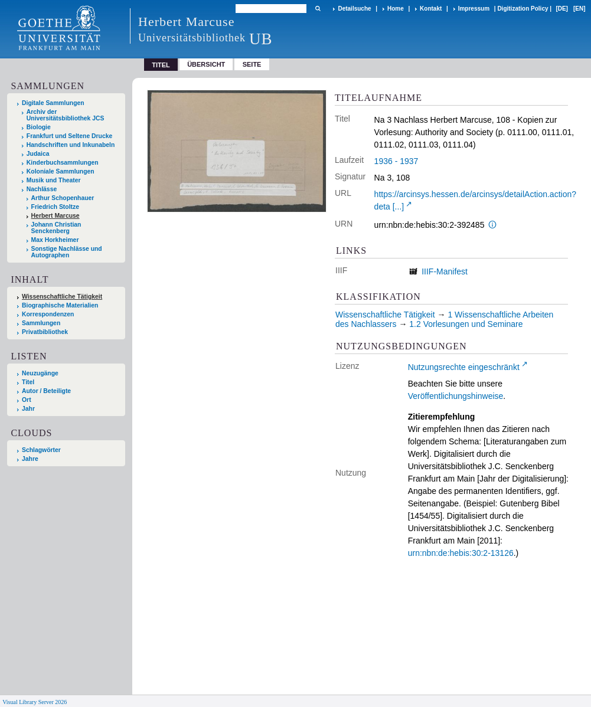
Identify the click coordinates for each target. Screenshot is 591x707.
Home (395, 8)
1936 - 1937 (396, 161)
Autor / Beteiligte (46, 391)
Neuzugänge (40, 373)
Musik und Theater (54, 180)
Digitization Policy (522, 8)
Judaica (38, 153)
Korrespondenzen (48, 314)
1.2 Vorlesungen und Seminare (466, 324)
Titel (28, 382)
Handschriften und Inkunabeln (71, 145)
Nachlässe (42, 189)
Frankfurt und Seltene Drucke (70, 136)
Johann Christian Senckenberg (56, 227)
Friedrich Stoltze (55, 207)
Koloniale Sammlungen (60, 171)
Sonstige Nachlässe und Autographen (66, 252)
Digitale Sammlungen (53, 103)
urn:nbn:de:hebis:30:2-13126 (461, 553)
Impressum (473, 8)
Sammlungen (41, 323)
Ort (26, 400)
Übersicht (206, 64)
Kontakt (431, 8)
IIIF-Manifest (445, 271)
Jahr (28, 408)
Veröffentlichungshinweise (456, 396)
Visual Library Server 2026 (34, 702)
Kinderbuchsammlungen (63, 162)
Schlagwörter (41, 450)
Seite (252, 64)
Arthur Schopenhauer (62, 198)
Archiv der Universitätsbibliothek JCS (66, 115)
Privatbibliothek (45, 332)
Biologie (39, 127)
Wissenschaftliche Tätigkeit (62, 296)
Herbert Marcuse (55, 215)
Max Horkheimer (55, 240)
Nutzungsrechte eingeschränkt (464, 367)
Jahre (30, 459)
